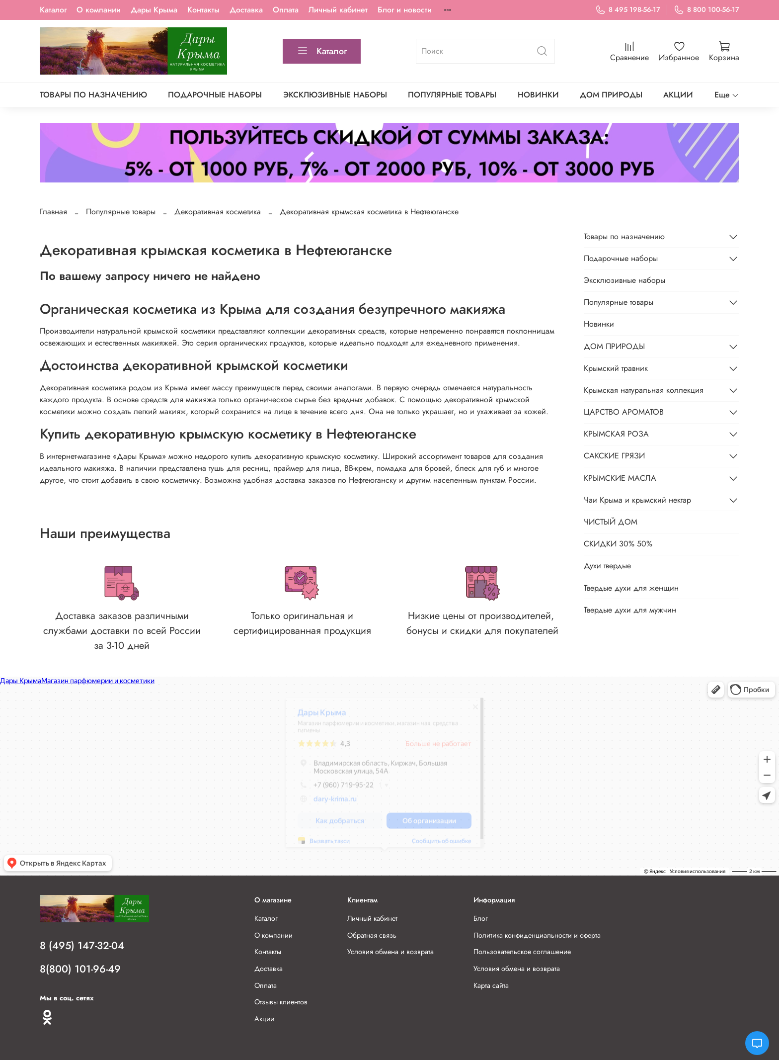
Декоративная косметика (217, 211)
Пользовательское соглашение (522, 952)
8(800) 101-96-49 (80, 969)
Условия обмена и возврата (390, 952)
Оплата (286, 9)
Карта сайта (491, 985)
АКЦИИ (678, 94)
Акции (264, 1019)
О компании (99, 9)
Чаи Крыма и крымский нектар (637, 500)
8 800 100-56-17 (706, 9)
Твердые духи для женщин (631, 588)
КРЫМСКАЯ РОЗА (616, 434)
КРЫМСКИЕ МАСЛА (620, 478)
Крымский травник (616, 368)
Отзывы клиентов (281, 1002)
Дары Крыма (154, 9)
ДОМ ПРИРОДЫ (611, 94)
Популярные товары (452, 94)
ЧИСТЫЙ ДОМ (610, 522)
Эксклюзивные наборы (335, 94)
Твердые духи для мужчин (630, 610)
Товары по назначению (93, 94)
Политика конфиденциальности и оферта (537, 935)
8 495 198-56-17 (627, 9)
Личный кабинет (338, 9)
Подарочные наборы (215, 94)
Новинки (538, 94)
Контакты (203, 9)
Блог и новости (405, 9)
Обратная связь (371, 935)
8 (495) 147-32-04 (82, 945)
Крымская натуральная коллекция (643, 390)
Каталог (53, 9)
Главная (53, 211)
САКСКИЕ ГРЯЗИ (614, 455)
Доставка (246, 9)
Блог (480, 918)
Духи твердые (607, 565)
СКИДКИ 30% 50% (618, 543)
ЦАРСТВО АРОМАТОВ (624, 412)
